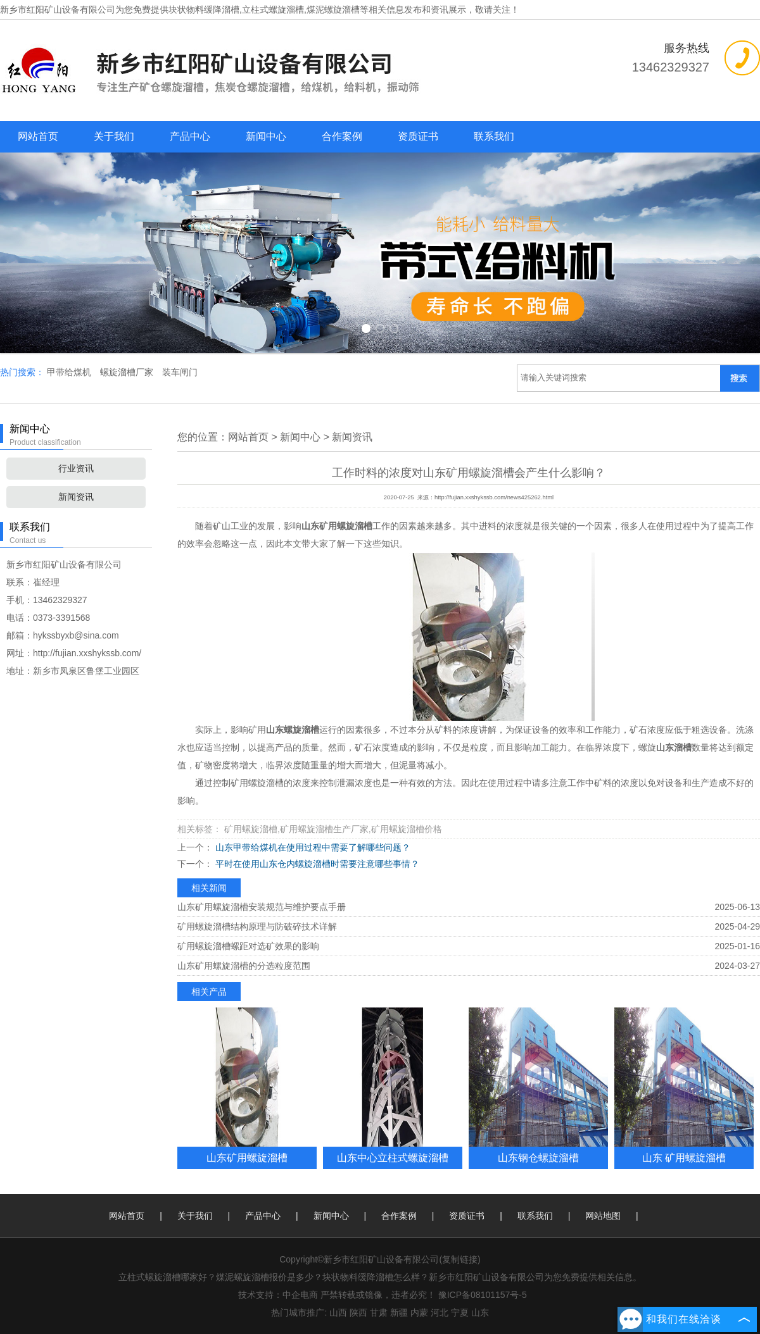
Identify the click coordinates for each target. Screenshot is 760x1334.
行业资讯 (76, 468)
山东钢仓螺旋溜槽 (538, 1157)
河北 (439, 1312)
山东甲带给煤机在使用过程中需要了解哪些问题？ (311, 847)
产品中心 (190, 136)
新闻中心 (266, 136)
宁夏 (460, 1312)
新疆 (399, 1312)
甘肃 (379, 1312)
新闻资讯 (76, 497)
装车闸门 (180, 372)
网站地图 (603, 1216)
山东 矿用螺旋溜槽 (684, 1157)
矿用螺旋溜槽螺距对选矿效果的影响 (248, 946)
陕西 (358, 1312)
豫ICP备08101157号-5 (482, 1295)
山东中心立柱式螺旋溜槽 (392, 1157)
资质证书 (418, 136)
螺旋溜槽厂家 (128, 372)
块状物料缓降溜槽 (203, 9)
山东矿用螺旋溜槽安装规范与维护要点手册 (261, 907)
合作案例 (342, 136)
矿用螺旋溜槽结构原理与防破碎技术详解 (257, 926)
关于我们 (114, 136)
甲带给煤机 (70, 372)
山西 (338, 1312)
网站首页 (38, 136)
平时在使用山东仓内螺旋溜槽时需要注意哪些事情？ (316, 864)
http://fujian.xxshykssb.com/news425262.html (494, 497)
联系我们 (494, 136)
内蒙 (419, 1312)
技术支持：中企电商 (278, 1295)
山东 (480, 1312)
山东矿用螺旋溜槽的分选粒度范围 (243, 966)
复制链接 (460, 1259)
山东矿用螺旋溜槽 (247, 1157)
